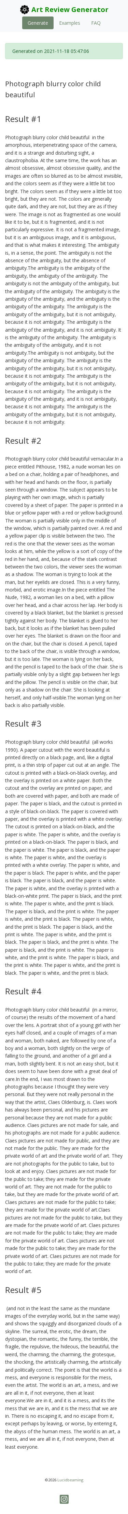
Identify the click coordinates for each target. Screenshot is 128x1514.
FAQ (96, 23)
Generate (38, 23)
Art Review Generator (64, 9)
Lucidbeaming (70, 1479)
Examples (69, 23)
